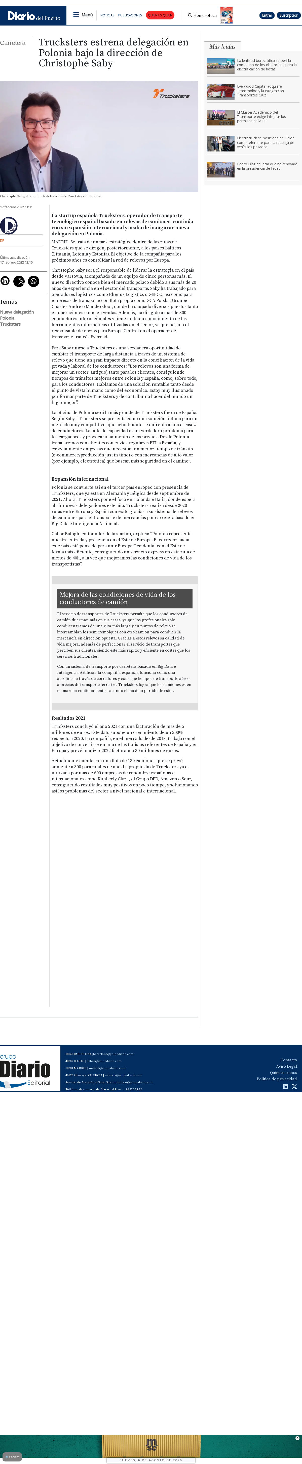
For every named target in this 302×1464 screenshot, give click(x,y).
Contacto (289, 1060)
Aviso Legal (286, 1066)
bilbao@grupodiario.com (104, 1061)
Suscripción (289, 15)
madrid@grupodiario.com (107, 1068)
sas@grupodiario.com (138, 1082)
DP (2, 240)
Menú (87, 15)
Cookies (12, 1457)
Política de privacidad (277, 1079)
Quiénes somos (283, 1072)
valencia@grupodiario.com (123, 1075)
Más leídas (222, 46)
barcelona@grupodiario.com (113, 1054)
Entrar (267, 15)
